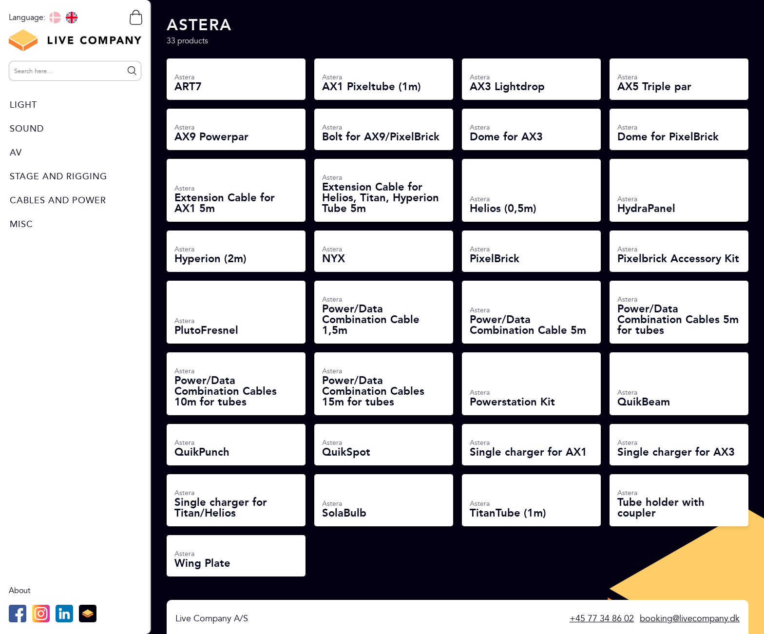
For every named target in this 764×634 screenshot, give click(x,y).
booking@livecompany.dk (690, 618)
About (19, 591)
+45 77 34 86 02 (602, 618)
